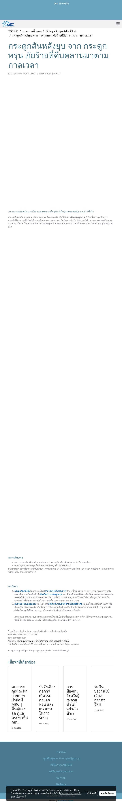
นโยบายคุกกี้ (21, 796)
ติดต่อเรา (61, 784)
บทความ (61, 777)
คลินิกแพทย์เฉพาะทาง (61, 771)
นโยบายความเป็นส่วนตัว (70, 793)
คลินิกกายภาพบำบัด (61, 764)
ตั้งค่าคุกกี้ (91, 793)
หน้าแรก (61, 751)
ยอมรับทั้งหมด (107, 793)
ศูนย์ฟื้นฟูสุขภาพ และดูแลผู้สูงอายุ (61, 758)
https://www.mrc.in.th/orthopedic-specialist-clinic (43, 640)
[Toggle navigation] (118, 24)
